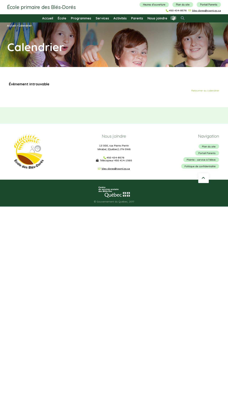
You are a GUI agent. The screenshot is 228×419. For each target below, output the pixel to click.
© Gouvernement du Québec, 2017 (114, 202)
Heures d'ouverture (154, 4)
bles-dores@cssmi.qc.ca (206, 10)
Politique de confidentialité (200, 166)
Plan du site (183, 4)
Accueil (47, 18)
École (62, 18)
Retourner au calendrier (205, 90)
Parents (137, 18)
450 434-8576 (178, 10)
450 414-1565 (123, 160)
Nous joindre (157, 18)
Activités (120, 18)
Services (102, 18)
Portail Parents (208, 4)
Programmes (81, 18)
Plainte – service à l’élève (201, 160)
